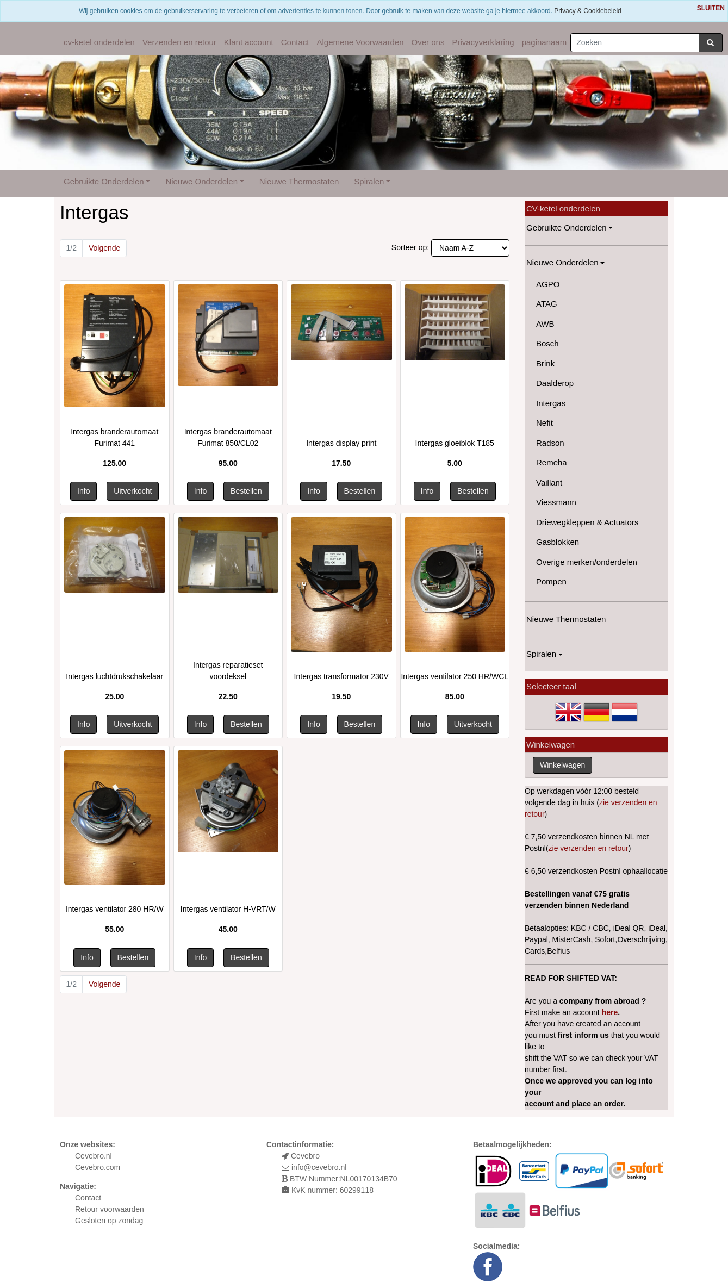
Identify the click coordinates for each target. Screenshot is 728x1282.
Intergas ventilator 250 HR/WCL (454, 676)
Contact (295, 42)
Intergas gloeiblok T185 (454, 443)
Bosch (547, 343)
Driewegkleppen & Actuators (587, 522)
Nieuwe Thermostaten (299, 181)
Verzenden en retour (179, 42)
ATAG (546, 303)
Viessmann (556, 502)
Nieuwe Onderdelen (201, 181)
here (610, 1012)
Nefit (544, 422)
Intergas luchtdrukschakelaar (114, 676)
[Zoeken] (634, 42)
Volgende (104, 248)
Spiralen (369, 181)
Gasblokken (557, 541)
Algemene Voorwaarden (359, 42)
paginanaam (544, 42)
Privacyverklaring (483, 42)
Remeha (551, 462)
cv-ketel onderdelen (99, 42)
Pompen (551, 581)
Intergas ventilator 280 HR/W (115, 909)
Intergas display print (341, 443)
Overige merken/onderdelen (586, 562)
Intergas (550, 403)
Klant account (248, 42)
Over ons (428, 42)
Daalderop (555, 383)
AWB (545, 323)
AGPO (547, 284)
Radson (550, 442)
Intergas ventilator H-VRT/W (228, 909)
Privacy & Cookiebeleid (587, 11)
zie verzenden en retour (589, 848)
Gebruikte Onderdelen (104, 181)
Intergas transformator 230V (341, 676)
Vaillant (549, 482)
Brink (545, 363)
